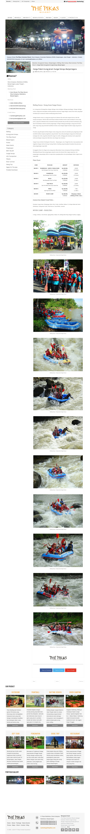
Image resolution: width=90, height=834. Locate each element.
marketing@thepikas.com (47, 828)
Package (18, 823)
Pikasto (8, 159)
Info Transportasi (25, 1)
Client (18, 825)
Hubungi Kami (16, 1)
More (68, 827)
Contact (23, 825)
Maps (13, 825)
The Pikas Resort (11, 137)
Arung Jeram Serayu (43, 63)
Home (57, 681)
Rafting (59, 63)
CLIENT (63, 18)
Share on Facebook (46, 670)
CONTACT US (73, 18)
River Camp (65, 63)
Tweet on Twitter (59, 670)
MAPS (56, 18)
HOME (10, 18)
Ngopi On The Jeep (11, 167)
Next (34, 681)
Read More (15, 725)
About (13, 823)
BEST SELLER (10, 151)
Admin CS (36, 71)
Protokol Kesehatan (12, 170)
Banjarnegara (52, 63)
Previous (81, 681)
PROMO (49, 18)
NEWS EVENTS (38, 18)
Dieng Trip (9, 164)
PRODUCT (26, 18)
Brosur (33, 1)
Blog (27, 825)
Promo (8, 142)
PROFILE (18, 18)
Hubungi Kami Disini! (18, 122)
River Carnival (72, 63)
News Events (10, 145)
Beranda (8, 1)
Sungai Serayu (10, 153)
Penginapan (9, 148)
